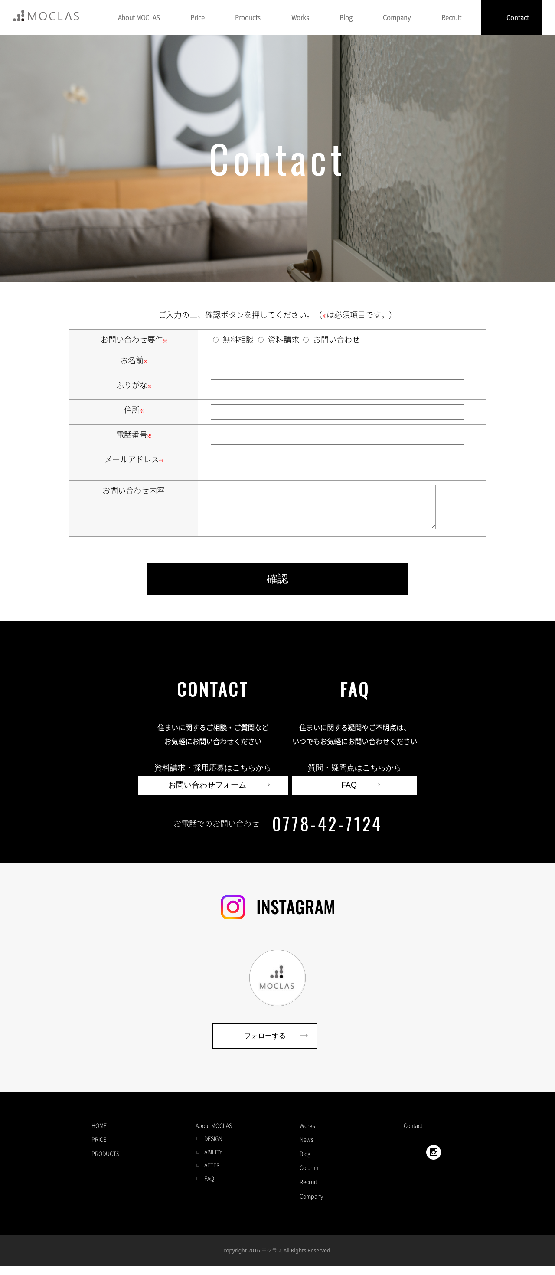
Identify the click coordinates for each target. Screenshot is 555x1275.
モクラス (271, 1259)
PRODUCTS (105, 1162)
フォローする (265, 1044)
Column (309, 1176)
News (306, 1148)
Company (311, 1204)
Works (307, 1134)
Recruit (308, 1190)
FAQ (209, 1187)
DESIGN (213, 1147)
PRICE (98, 1148)
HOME (99, 1134)
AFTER (212, 1173)
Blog (305, 1162)
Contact (517, 17)
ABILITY (213, 1160)
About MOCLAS (214, 1134)
